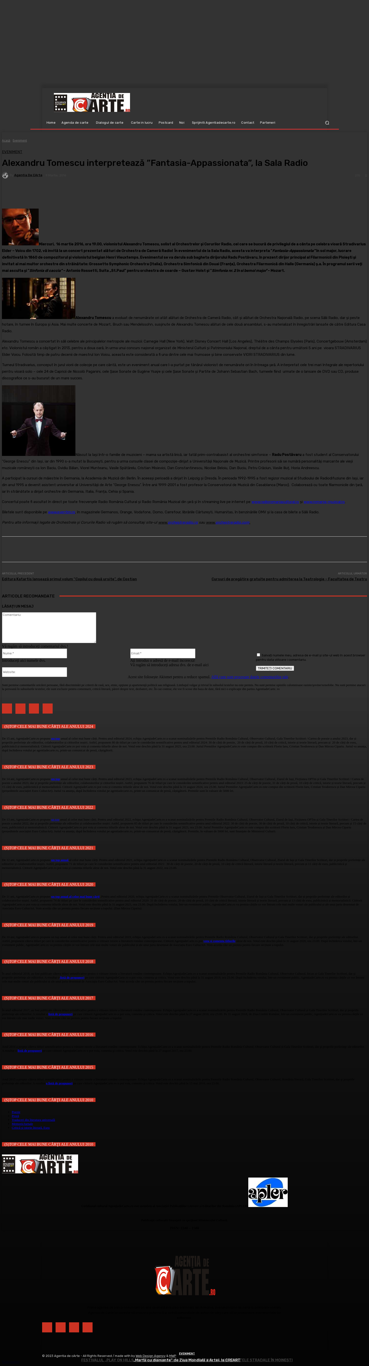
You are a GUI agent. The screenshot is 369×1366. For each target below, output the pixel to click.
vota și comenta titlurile (219, 941)
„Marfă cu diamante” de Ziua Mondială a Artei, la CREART (187, 1360)
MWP (172, 1356)
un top (55, 738)
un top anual (60, 860)
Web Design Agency (151, 1356)
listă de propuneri (71, 977)
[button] (327, 123)
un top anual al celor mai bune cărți (75, 896)
